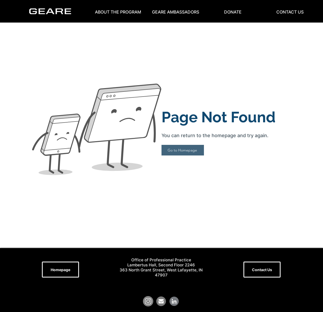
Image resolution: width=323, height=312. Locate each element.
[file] (161, 301)
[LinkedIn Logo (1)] (174, 301)
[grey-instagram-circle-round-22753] (148, 301)
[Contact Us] (262, 270)
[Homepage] (60, 270)
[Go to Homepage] (183, 150)
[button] (118, 12)
